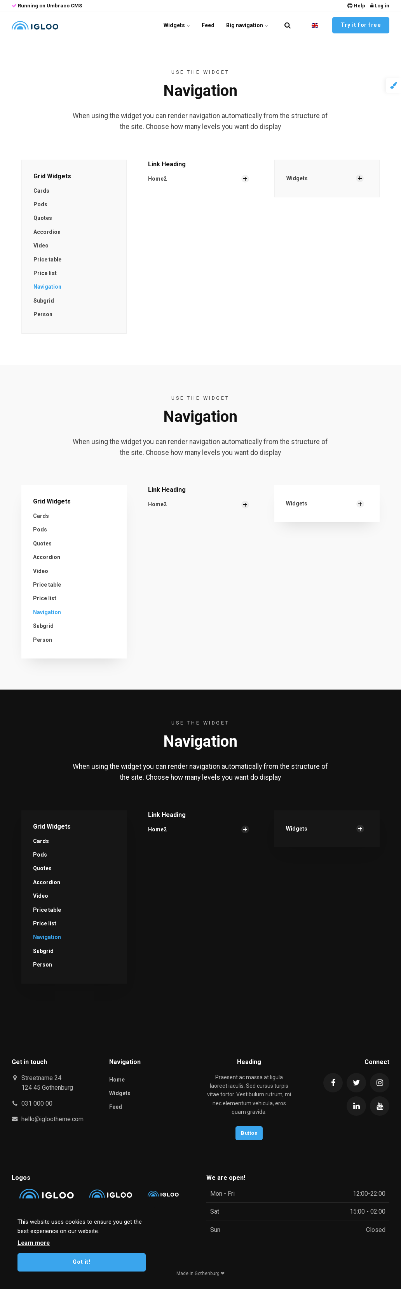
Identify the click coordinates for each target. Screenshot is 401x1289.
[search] (287, 25)
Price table (47, 259)
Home (117, 1079)
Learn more (33, 1242)
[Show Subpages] (245, 179)
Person (42, 314)
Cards (41, 191)
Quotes (42, 218)
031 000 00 (36, 1103)
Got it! (81, 1262)
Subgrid (43, 301)
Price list (45, 273)
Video (41, 245)
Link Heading (167, 164)
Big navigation (247, 25)
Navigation (47, 287)
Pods (40, 204)
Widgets (177, 25)
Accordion (47, 232)
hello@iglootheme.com (52, 1119)
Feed (208, 25)
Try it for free (361, 25)
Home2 (157, 179)
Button (249, 1133)
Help (356, 6)
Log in (379, 6)
